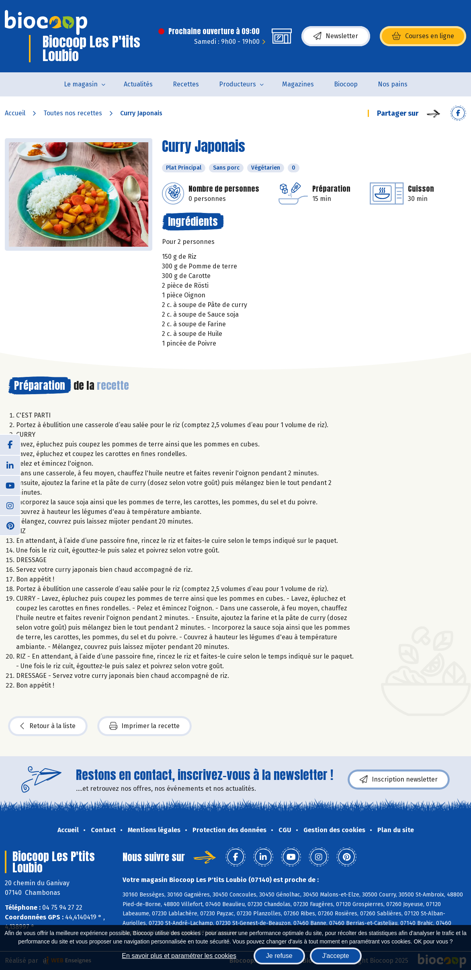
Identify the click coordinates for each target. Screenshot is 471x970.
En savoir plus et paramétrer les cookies (179, 955)
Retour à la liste (48, 726)
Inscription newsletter (399, 780)
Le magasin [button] (81, 84)
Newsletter (335, 36)
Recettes (186, 84)
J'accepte (335, 955)
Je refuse (279, 955)
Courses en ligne (423, 36)
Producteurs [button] (237, 84)
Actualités (138, 84)
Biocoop (346, 84)
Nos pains (393, 84)
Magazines (298, 84)
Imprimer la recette (144, 726)
